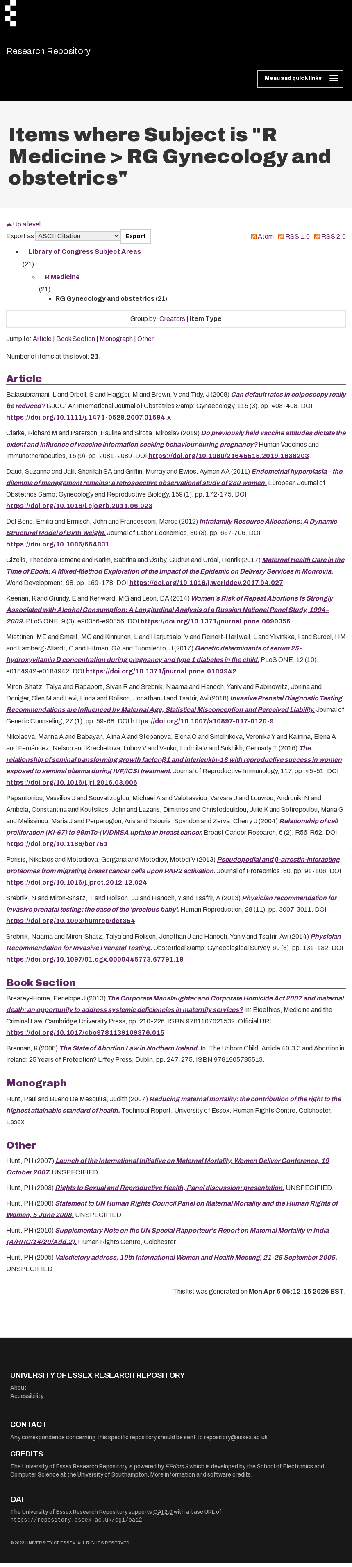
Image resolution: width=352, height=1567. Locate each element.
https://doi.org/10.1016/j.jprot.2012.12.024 (76, 886)
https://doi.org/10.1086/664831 (57, 548)
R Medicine (62, 281)
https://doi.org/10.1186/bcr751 (57, 847)
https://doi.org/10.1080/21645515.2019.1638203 (228, 459)
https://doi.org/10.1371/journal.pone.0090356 (216, 625)
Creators (172, 322)
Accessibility (26, 1401)
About (18, 1392)
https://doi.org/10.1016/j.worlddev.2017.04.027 (206, 586)
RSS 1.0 (297, 240)
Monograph (116, 342)
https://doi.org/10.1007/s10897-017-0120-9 (202, 725)
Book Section (75, 342)
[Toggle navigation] (300, 83)
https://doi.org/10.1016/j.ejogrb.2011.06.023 (79, 509)
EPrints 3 (176, 1471)
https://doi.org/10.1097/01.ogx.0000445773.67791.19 (95, 963)
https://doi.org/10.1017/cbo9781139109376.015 (85, 1037)
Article (42, 342)
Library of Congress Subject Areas (85, 256)
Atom (266, 240)
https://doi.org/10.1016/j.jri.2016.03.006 (71, 786)
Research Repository (63, 53)
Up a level (27, 228)
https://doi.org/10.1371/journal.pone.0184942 (161, 675)
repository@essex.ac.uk (236, 1442)
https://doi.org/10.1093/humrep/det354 (70, 924)
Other (145, 342)
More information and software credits (200, 1479)
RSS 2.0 (333, 240)
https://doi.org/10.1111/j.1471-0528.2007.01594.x (88, 421)
